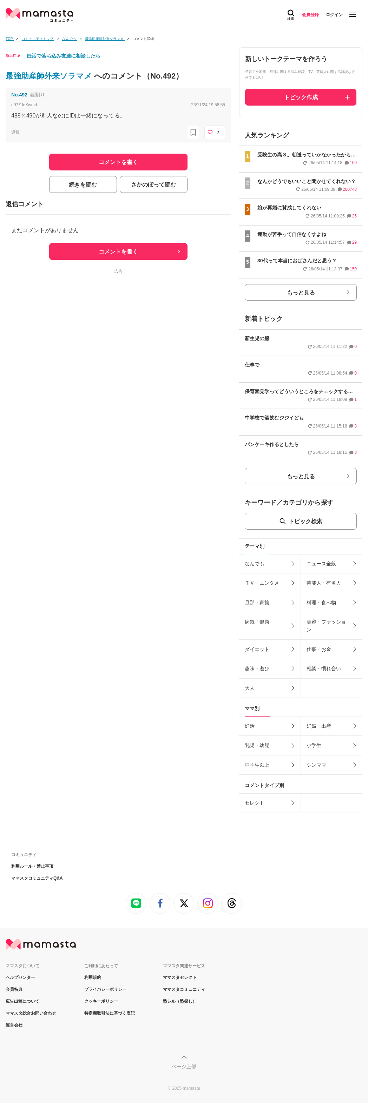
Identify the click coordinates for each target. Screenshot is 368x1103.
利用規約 (92, 977)
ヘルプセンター (20, 977)
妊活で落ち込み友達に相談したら (63, 56)
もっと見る (301, 293)
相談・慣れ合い (324, 668)
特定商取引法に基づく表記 (109, 1013)
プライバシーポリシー (105, 989)
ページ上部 (184, 1066)
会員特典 (14, 989)
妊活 (250, 726)
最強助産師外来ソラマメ (50, 76)
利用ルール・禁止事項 (32, 866)
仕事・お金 (319, 649)
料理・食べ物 (321, 602)
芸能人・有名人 (324, 583)
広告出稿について (22, 1001)
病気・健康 (257, 622)
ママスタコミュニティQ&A (37, 878)
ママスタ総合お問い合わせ (31, 1013)
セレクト (254, 803)
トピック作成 (301, 97)
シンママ (316, 765)
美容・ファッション (326, 625)
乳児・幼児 (257, 745)
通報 (15, 132)
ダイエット (257, 649)
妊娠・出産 (319, 726)
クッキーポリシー (101, 1001)
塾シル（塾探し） (180, 1001)
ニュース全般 (321, 563)
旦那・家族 (257, 602)
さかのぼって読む (153, 185)
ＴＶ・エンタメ (262, 583)
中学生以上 (257, 765)
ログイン (334, 14)
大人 (250, 688)
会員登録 (310, 14)
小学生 (314, 745)
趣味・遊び (257, 668)
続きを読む (83, 185)
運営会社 (14, 1025)
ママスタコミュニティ (184, 989)
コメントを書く (118, 252)
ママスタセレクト (180, 977)
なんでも (254, 563)
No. (19, 94)
